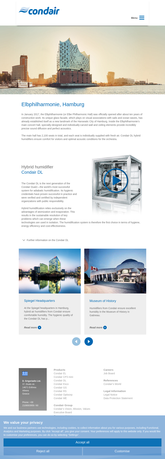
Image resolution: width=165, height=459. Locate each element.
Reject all (42, 451)
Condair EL (60, 373)
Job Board (109, 373)
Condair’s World (112, 384)
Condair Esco (61, 384)
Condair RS (60, 391)
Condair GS (60, 387)
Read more (32, 327)
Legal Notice (110, 394)
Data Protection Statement (118, 398)
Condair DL (60, 380)
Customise (122, 451)
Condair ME (60, 398)
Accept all (82, 442)
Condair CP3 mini (63, 377)
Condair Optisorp (63, 394)
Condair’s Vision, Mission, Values (72, 408)
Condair (39, 11)
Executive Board (63, 412)
